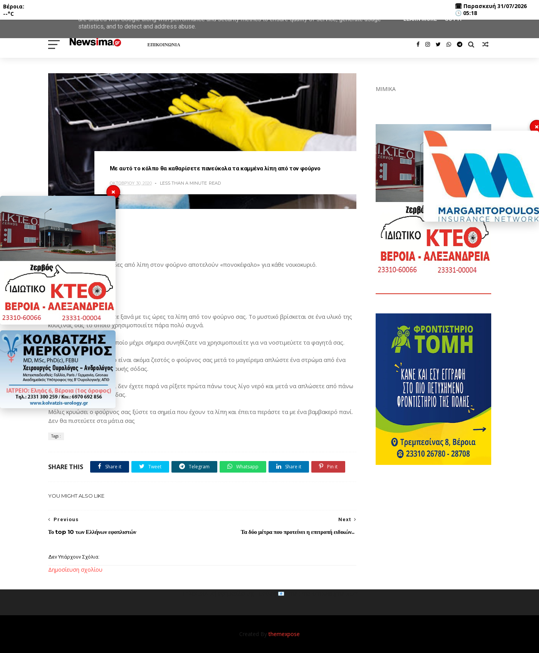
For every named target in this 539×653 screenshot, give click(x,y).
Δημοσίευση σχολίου (75, 569)
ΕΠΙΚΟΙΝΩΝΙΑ (164, 44)
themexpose (284, 634)
